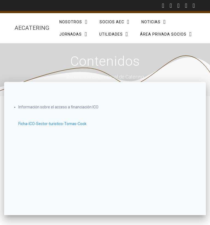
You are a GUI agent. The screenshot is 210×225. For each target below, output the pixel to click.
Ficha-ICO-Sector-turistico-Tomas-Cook (52, 124)
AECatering (31, 28)
